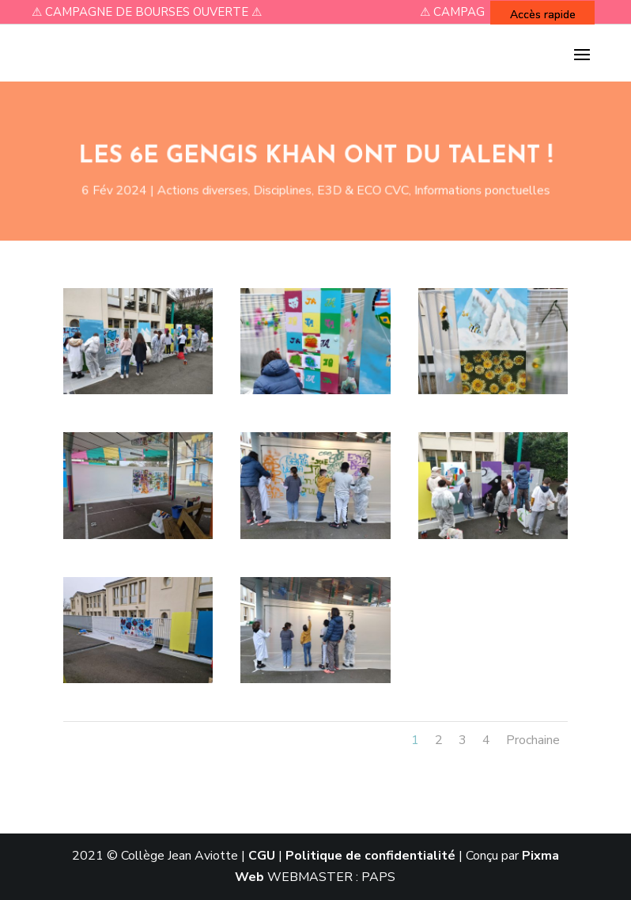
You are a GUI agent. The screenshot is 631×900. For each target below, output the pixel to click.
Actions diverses (210, 189)
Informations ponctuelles (470, 189)
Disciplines (284, 189)
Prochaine (533, 740)
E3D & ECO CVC (359, 189)
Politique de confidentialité (370, 855)
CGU (261, 855)
